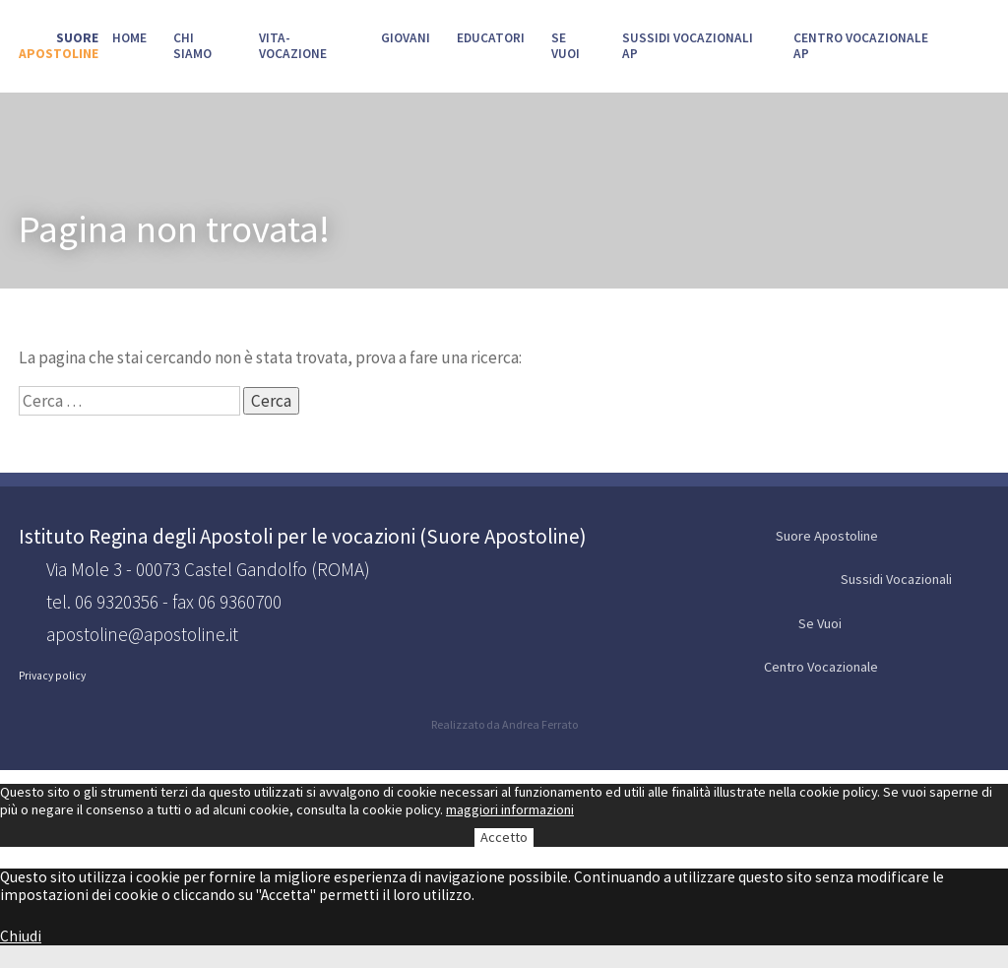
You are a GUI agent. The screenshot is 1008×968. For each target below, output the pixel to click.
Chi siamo (192, 46)
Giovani (405, 38)
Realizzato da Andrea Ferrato (504, 724)
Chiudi (20, 936)
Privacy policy (52, 676)
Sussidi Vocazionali (913, 580)
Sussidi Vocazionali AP (687, 46)
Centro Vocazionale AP (860, 46)
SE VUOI (565, 46)
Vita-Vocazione (293, 46)
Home (129, 38)
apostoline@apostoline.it (142, 634)
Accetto (504, 837)
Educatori (491, 38)
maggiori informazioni (510, 809)
